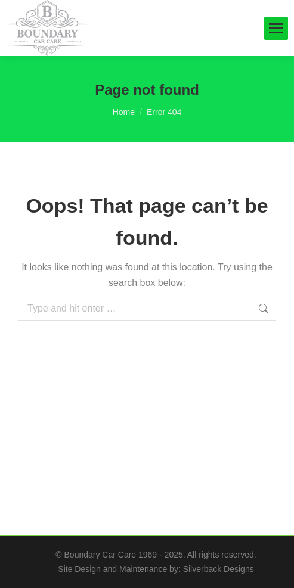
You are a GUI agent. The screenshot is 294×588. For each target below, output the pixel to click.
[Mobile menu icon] (276, 28)
